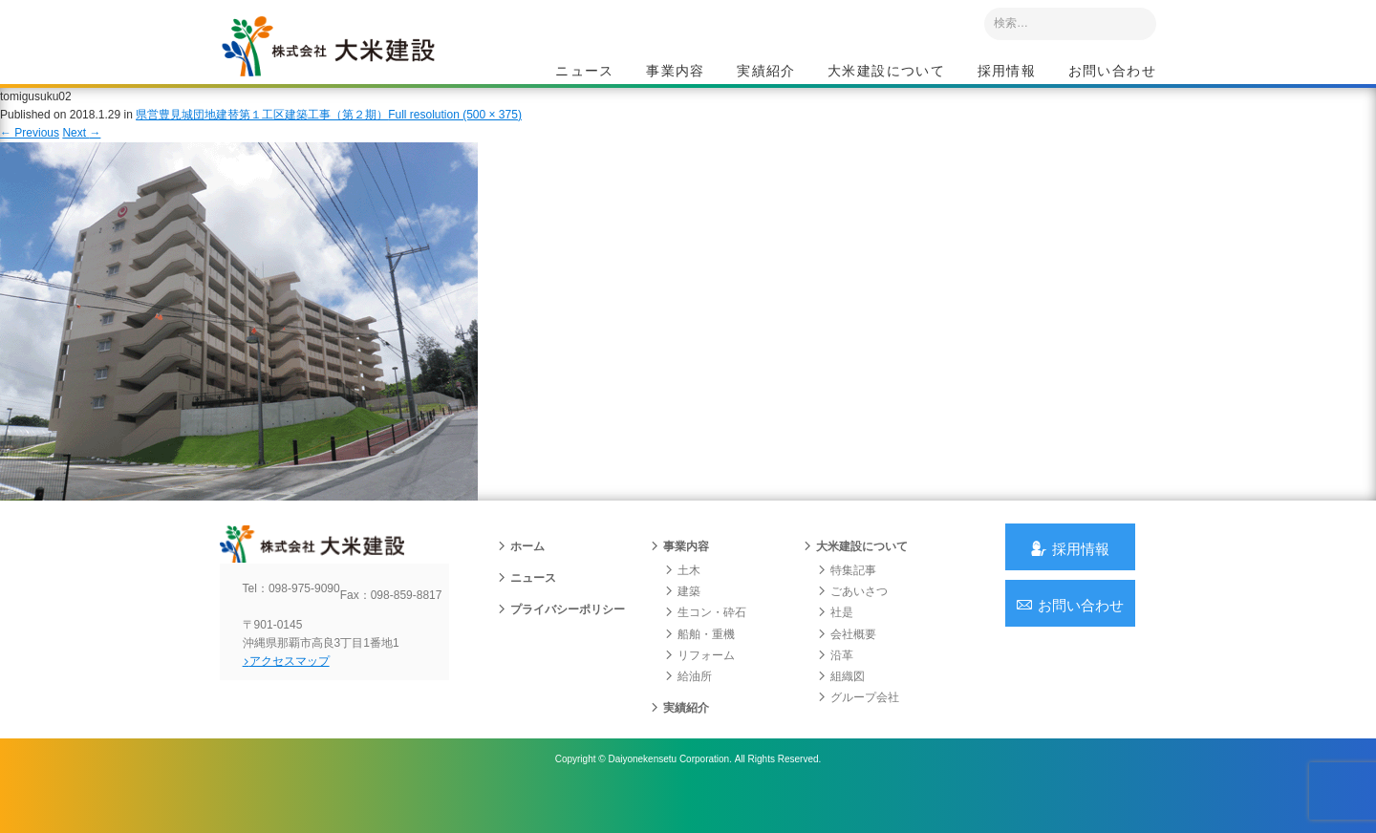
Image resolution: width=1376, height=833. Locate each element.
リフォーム (699, 685)
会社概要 (846, 663)
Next (81, 151)
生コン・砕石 (705, 642)
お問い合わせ (1112, 72)
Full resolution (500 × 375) (455, 132)
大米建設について (886, 72)
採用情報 (1007, 72)
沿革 (835, 685)
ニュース (584, 72)
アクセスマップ (301, 706)
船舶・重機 (699, 663)
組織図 (841, 706)
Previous (29, 151)
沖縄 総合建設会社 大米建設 (352, 63)
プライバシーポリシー (561, 639)
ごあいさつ (852, 621)
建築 (682, 621)
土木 (682, 600)
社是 (835, 642)
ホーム (521, 576)
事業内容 (675, 72)
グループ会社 (858, 727)
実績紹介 (766, 72)
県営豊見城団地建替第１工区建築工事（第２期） (262, 132)
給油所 (688, 706)
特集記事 (846, 600)
